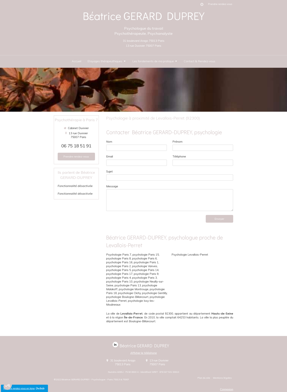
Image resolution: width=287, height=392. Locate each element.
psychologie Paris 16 (119, 262)
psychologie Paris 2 (118, 266)
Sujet (109, 171)
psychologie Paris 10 (119, 281)
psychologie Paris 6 (144, 258)
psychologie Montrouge (133, 289)
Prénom (177, 141)
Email (109, 156)
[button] (7, 385)
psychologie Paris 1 (146, 262)
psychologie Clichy (129, 293)
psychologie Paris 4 (118, 277)
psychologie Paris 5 (118, 270)
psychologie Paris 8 (118, 258)
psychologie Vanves (144, 266)
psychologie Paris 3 (144, 277)
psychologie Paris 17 (119, 274)
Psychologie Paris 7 (118, 254)
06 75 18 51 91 (76, 145)
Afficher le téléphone (143, 353)
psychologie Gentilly (154, 293)
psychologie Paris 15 (146, 254)
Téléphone (179, 156)
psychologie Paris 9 (146, 274)
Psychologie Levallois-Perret (190, 254)
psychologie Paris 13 (128, 285)
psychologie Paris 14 (145, 270)
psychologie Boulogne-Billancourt (127, 297)
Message (112, 186)
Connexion (226, 389)
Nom (109, 141)
